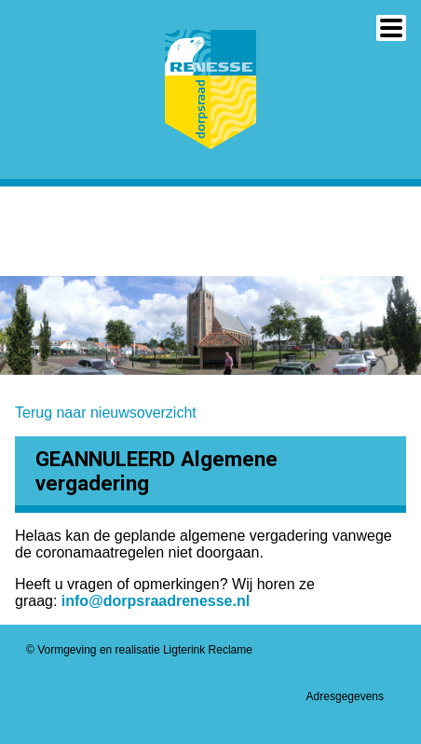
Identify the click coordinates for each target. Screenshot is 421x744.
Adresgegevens (345, 696)
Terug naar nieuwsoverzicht (106, 412)
